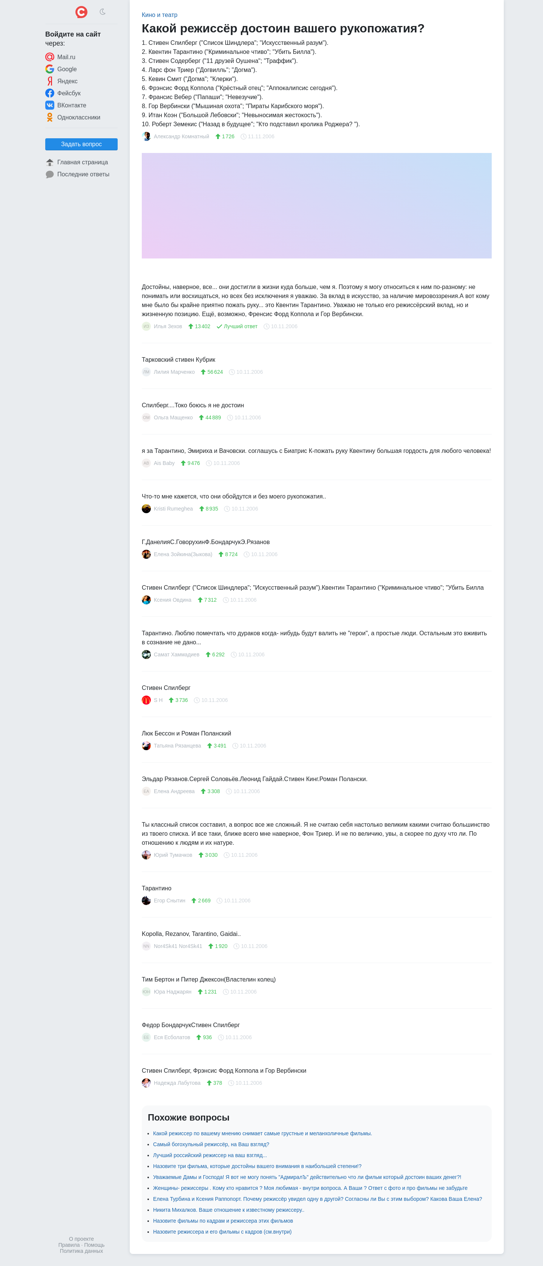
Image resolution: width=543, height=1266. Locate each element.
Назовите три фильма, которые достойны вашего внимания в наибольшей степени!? (257, 1166)
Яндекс (61, 81)
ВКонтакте (65, 105)
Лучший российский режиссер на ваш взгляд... (210, 1155)
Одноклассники (72, 117)
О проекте (81, 1239)
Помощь (94, 1245)
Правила (69, 1245)
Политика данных (81, 1251)
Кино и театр (160, 15)
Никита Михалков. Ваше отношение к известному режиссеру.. (228, 1210)
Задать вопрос (81, 144)
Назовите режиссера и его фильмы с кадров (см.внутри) (222, 1232)
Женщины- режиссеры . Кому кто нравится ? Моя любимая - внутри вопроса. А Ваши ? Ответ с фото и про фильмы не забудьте (310, 1188)
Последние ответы (77, 174)
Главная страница (76, 162)
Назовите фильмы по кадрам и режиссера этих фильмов (223, 1221)
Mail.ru (60, 56)
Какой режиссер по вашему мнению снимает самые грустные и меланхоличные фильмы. (262, 1133)
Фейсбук (63, 93)
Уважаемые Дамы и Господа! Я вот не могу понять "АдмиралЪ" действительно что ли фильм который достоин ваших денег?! (307, 1177)
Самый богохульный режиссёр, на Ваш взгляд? (211, 1144)
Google (61, 68)
